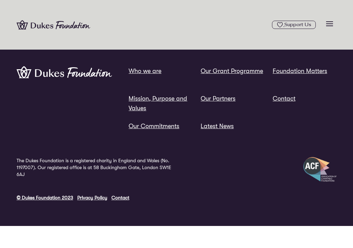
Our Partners (218, 98)
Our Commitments (154, 126)
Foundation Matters (300, 71)
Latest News (217, 126)
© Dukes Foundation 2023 (45, 197)
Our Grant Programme (232, 71)
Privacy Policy (92, 197)
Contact (284, 98)
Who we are (145, 71)
